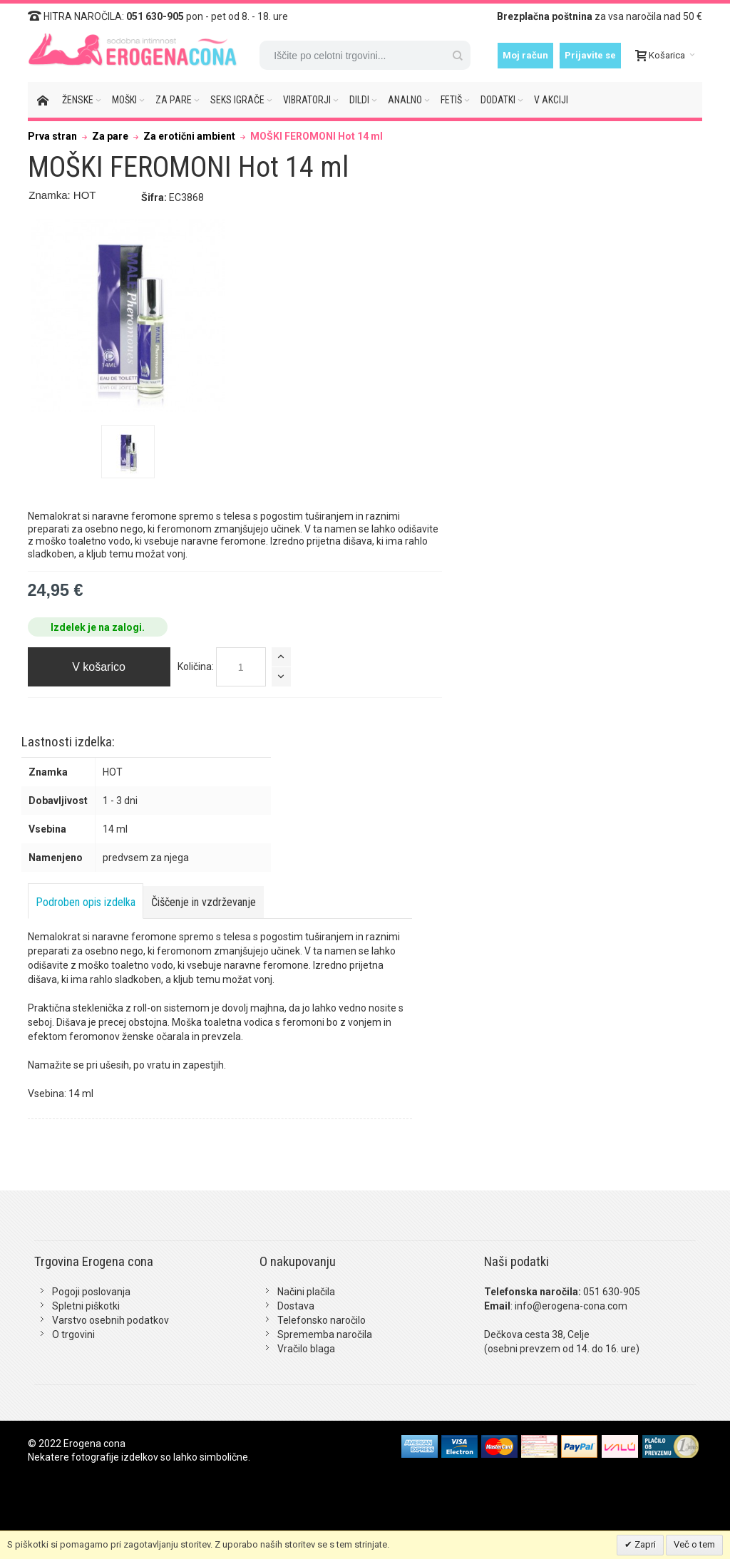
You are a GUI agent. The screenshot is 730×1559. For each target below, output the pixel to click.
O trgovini (73, 1334)
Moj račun (525, 55)
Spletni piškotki (86, 1306)
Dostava (295, 1306)
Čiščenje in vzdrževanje (203, 902)
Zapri (644, 1544)
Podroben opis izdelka (85, 902)
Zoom (128, 315)
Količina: (196, 666)
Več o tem (694, 1544)
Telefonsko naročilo (321, 1320)
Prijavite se (590, 55)
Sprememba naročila (324, 1334)
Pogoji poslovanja (91, 1291)
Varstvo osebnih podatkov (110, 1320)
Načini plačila (306, 1291)
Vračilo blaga (306, 1348)
